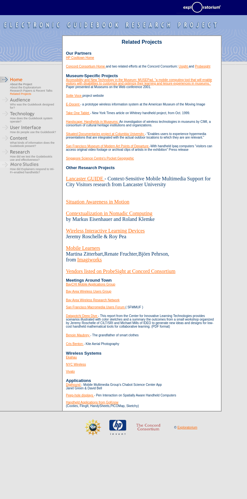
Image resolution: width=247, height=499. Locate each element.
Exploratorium (187, 427)
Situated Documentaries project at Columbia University (105, 134)
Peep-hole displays (80, 395)
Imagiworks (89, 259)
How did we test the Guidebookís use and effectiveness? (31, 158)
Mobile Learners (83, 248)
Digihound (73, 384)
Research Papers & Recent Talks (31, 90)
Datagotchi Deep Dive (82, 316)
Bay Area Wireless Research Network (93, 300)
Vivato (70, 371)
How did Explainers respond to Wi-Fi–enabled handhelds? (32, 171)
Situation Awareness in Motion (97, 201)
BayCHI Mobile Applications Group (90, 284)
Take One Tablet (78, 113)
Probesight (202, 66)
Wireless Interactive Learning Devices (105, 230)
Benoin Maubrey (78, 335)
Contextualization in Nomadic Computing (109, 213)
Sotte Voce (74, 95)
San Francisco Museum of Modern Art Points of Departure (108, 146)
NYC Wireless (76, 364)
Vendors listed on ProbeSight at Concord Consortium (120, 271)
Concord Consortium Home (86, 66)
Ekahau (71, 357)
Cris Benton (75, 344)
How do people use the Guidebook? (33, 132)
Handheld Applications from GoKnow (92, 402)
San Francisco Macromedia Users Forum (95, 307)
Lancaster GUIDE (85, 178)
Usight (184, 66)
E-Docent (73, 104)
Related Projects (20, 93)
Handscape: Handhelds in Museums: (92, 121)
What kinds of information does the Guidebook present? (32, 144)
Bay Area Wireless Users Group (88, 291)
